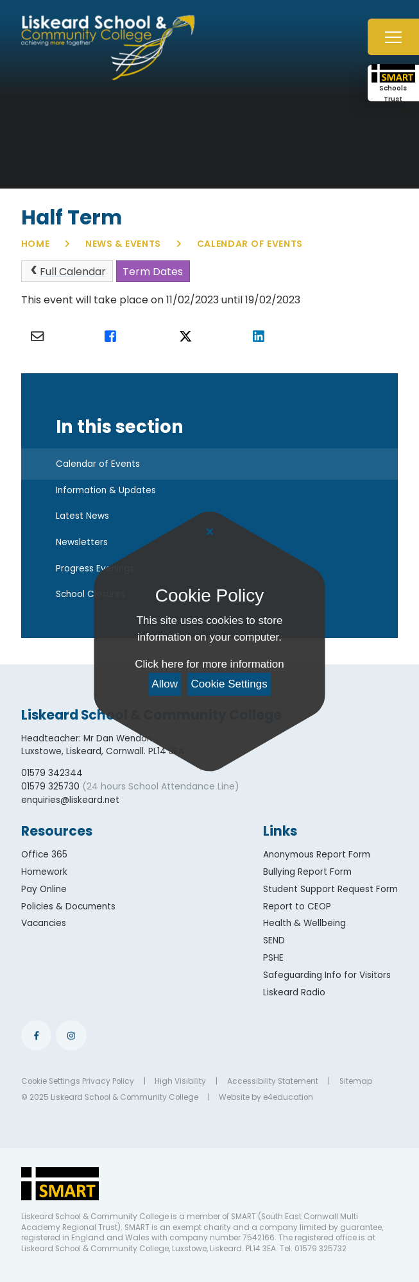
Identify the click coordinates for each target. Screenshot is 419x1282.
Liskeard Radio (294, 992)
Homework (44, 872)
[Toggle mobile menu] (393, 37)
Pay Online (44, 889)
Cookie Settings (229, 684)
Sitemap (355, 1081)
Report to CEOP (297, 906)
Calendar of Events (250, 243)
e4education (288, 1097)
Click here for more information (209, 664)
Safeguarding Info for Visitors (327, 975)
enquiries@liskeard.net (70, 800)
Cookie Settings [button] (50, 1081)
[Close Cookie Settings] (209, 532)
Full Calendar (67, 271)
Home (35, 243)
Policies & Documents (68, 906)
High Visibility (180, 1081)
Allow (164, 684)
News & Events (123, 243)
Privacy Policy (108, 1081)
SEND (274, 940)
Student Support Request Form (330, 889)
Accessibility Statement (272, 1081)
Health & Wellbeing (304, 923)
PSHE (273, 958)
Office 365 (44, 854)
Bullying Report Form (307, 872)
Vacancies (43, 923)
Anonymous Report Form (316, 854)
